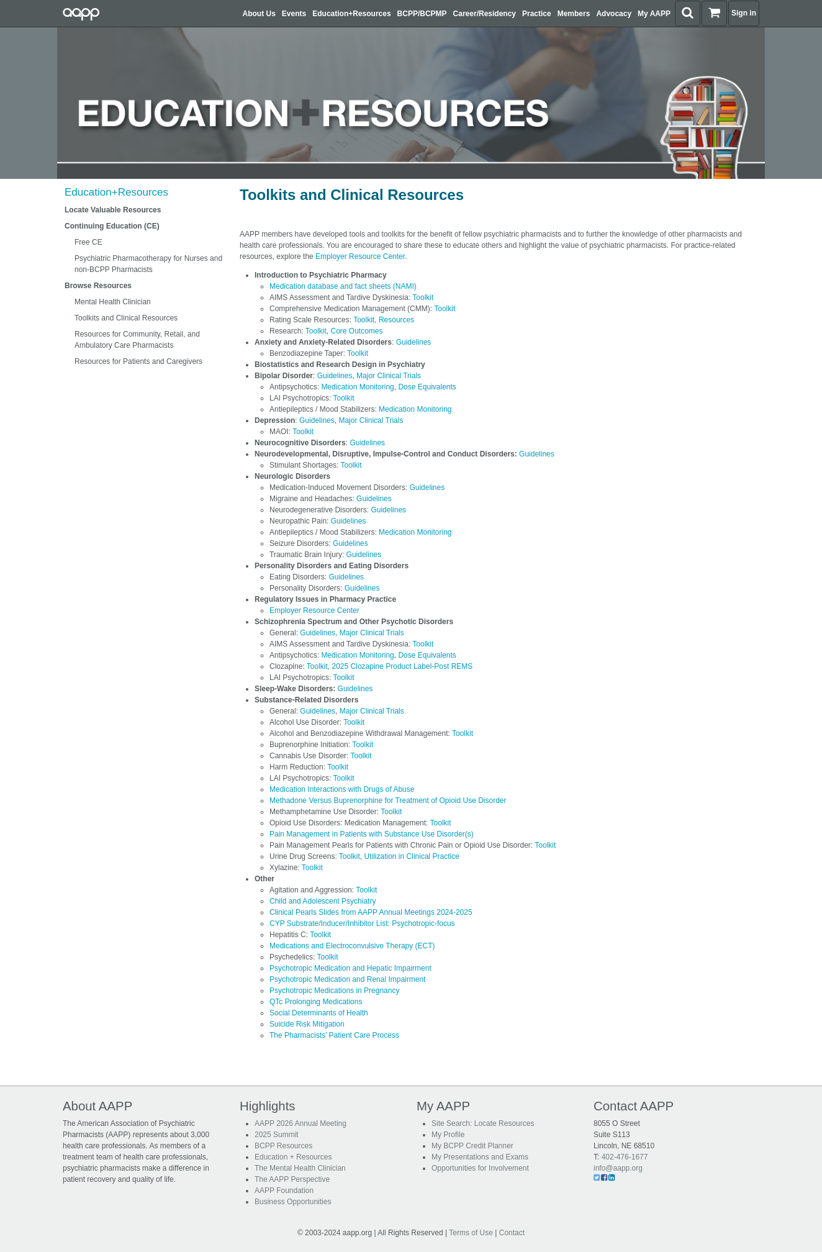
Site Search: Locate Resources (482, 1123)
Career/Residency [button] (484, 13)
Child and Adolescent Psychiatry (322, 901)
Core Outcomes (357, 331)
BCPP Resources (283, 1145)
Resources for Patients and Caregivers (138, 361)
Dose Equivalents (427, 387)
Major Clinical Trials (388, 375)
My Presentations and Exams (479, 1157)
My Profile (447, 1134)
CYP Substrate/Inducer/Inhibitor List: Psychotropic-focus (362, 923)
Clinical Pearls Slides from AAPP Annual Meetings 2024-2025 (370, 912)
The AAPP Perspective (292, 1179)
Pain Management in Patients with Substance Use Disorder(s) (371, 834)
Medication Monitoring (357, 387)
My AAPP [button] (654, 13)
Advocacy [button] (613, 13)
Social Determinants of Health (318, 1013)
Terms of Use (471, 1232)
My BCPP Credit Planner (472, 1145)
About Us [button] (259, 13)
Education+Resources (116, 192)
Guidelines (413, 342)
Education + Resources (293, 1157)
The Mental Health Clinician (300, 1168)
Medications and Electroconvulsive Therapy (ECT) (352, 945)
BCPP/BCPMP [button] (422, 13)
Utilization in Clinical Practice (411, 856)
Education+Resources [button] (351, 13)
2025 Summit (277, 1134)
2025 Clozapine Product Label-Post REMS (402, 666)
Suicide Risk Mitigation (307, 1024)
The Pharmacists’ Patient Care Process (334, 1035)
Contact (512, 1232)
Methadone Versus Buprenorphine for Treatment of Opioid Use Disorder (388, 800)
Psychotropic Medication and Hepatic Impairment (350, 968)
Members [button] (574, 13)
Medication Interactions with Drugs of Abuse (341, 789)
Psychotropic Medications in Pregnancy (334, 990)
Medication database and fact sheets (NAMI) (343, 286)
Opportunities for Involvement (480, 1168)
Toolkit (422, 297)
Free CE (88, 242)
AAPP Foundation (284, 1190)
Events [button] (294, 13)
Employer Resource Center (360, 256)
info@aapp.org (618, 1168)
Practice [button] (536, 13)
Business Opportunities (293, 1201)
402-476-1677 (625, 1157)
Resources (396, 319)
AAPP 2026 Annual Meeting (300, 1123)
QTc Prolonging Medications (315, 1001)
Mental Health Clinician (113, 301)
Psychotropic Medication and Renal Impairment (347, 979)
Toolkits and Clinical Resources (126, 318)
